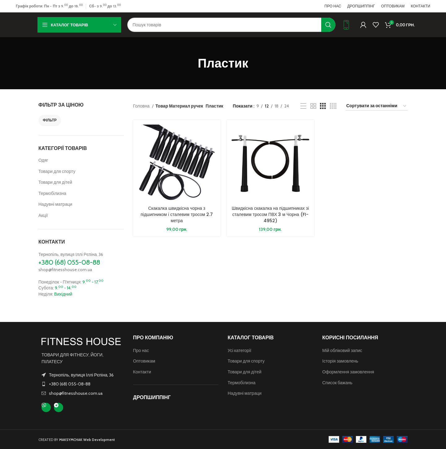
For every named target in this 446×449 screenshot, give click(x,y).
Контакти (142, 372)
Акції (43, 215)
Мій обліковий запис (342, 350)
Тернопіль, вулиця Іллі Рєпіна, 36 (70, 254)
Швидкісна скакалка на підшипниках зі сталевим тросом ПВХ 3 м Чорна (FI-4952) (270, 214)
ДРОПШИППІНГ (152, 397)
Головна (142, 106)
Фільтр (50, 120)
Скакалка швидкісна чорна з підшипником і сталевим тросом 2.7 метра (177, 214)
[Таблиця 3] (323, 106)
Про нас (141, 350)
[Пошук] (231, 25)
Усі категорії (239, 350)
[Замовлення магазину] (377, 106)
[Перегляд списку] (303, 106)
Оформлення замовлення (348, 372)
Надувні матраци (55, 204)
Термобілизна (52, 193)
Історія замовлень (340, 361)
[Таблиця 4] (333, 106)
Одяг (43, 160)
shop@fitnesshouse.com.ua (65, 269)
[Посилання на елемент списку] (81, 384)
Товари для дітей (55, 182)
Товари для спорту (56, 171)
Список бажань (337, 382)
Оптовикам (144, 361)
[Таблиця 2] (313, 106)
